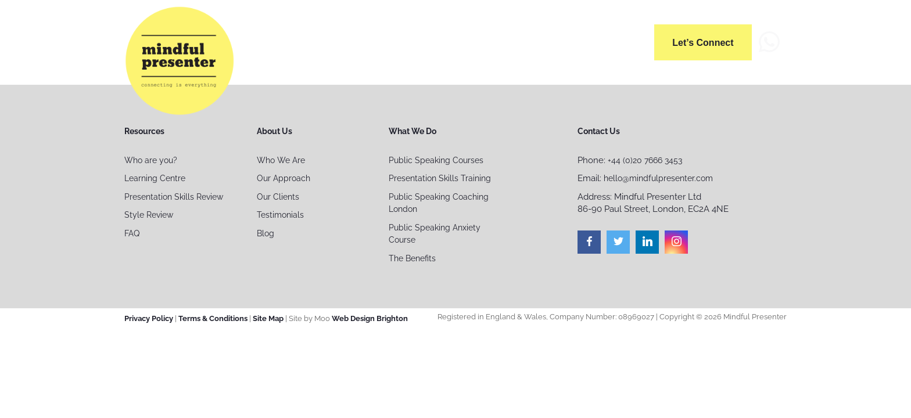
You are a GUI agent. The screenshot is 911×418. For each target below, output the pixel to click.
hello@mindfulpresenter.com (658, 178)
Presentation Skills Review (173, 196)
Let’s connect (703, 43)
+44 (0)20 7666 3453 (645, 160)
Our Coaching (541, 40)
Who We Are (281, 160)
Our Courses (461, 40)
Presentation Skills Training (440, 178)
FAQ (131, 233)
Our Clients (278, 196)
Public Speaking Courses (436, 160)
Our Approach (283, 178)
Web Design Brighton (370, 318)
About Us (391, 40)
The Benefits (412, 258)
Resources (616, 40)
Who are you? (150, 160)
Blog (265, 233)
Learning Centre (154, 178)
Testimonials (280, 214)
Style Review (148, 214)
